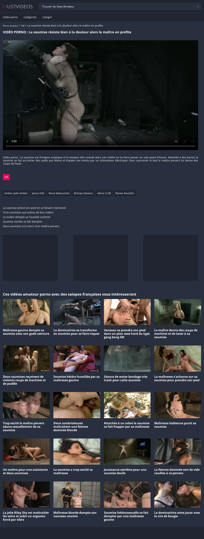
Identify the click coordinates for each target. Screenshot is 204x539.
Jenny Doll (38, 193)
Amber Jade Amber (16, 193)
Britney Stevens (83, 193)
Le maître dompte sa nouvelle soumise (26, 217)
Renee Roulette (124, 193)
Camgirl (47, 17)
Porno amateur (10, 25)
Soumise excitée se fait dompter (22, 221)
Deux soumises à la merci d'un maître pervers (31, 226)
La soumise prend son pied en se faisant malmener (34, 208)
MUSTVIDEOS (18, 6)
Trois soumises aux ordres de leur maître (28, 212)
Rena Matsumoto (59, 193)
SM (23, 25)
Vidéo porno (10, 17)
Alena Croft (104, 193)
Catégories (30, 17)
